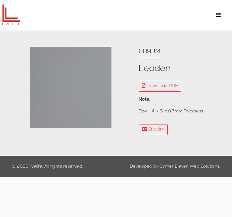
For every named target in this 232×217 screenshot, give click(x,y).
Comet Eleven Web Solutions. (190, 166)
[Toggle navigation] (218, 15)
